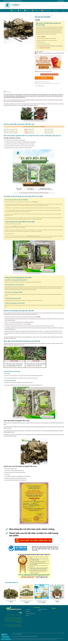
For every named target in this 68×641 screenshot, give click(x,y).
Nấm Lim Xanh (35, 638)
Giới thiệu (20, 10)
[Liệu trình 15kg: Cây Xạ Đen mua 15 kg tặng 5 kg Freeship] (26, 591)
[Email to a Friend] (39, 86)
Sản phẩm (27, 10)
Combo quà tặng (36, 10)
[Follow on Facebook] (19, 613)
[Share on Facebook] (36, 86)
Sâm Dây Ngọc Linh (30, 639)
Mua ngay (55, 74)
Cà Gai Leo (57, 600)
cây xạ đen (38, 83)
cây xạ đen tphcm (43, 83)
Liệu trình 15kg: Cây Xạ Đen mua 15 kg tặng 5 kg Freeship (26, 601)
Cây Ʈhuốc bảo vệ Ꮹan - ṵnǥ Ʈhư (46, 15)
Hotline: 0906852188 (6, 639)
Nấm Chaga (31, 638)
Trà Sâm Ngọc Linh (43, 639)
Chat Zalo (4, 634)
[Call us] (21, 613)
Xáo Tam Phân (46, 638)
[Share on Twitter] (37, 86)
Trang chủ (14, 10)
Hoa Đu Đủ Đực (25, 638)
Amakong (56, 638)
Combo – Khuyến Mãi (46, 10)
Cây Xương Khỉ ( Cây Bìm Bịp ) (11, 600)
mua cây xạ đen (54, 83)
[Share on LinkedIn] (43, 86)
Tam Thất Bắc (40, 638)
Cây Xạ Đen (15, 638)
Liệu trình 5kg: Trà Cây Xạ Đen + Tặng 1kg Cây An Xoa (41, 601)
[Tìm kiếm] (63, 10)
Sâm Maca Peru (51, 638)
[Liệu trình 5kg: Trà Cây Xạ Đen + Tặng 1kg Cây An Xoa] (42, 591)
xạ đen (58, 83)
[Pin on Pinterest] (41, 86)
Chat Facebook (5, 636)
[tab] (5, 92)
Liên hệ (55, 10)
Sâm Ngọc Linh (36, 639)
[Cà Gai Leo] (57, 591)
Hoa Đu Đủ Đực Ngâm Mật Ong (21, 639)
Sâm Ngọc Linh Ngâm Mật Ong (51, 639)
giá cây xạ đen (48, 83)
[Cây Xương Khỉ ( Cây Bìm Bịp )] (11, 591)
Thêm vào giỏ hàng (46, 74)
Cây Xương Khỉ (20, 638)
